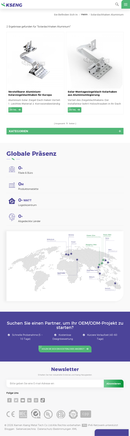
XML (74, 429)
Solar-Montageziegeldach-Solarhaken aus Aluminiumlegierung (92, 93)
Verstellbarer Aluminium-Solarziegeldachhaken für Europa (30, 93)
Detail (13, 110)
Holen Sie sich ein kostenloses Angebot (63, 349)
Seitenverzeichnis (26, 429)
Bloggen (9, 429)
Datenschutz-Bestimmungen (54, 429)
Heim (84, 14)
